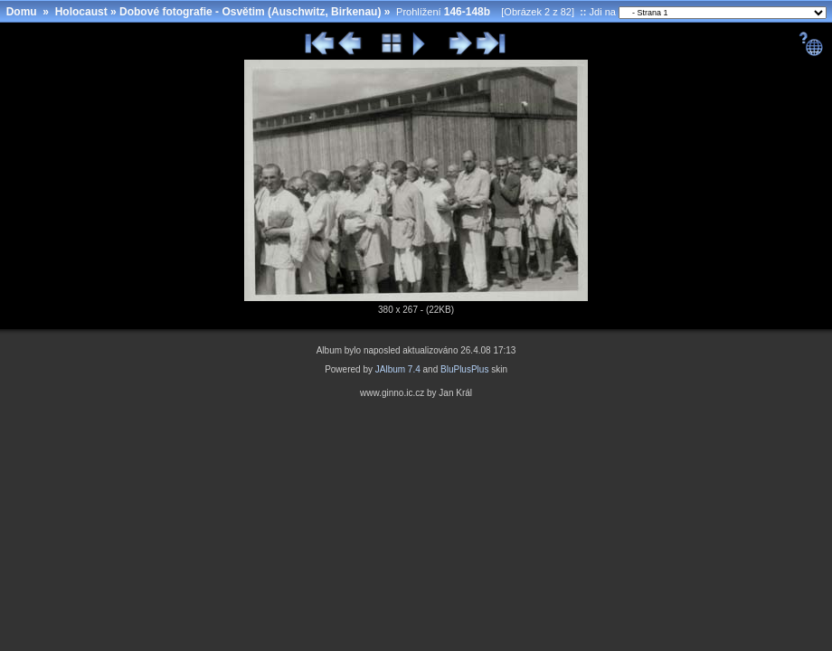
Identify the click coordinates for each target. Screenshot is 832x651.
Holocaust (81, 11)
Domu (21, 11)
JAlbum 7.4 (398, 369)
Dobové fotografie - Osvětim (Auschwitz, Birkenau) (250, 11)
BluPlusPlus (464, 369)
